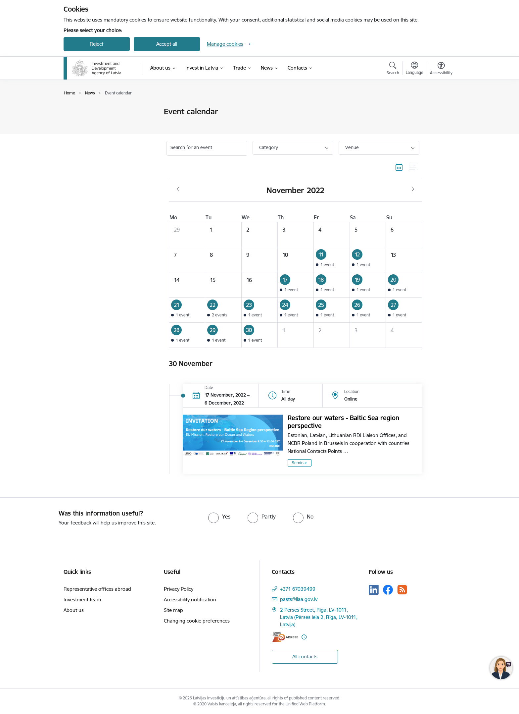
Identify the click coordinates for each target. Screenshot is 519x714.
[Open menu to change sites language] (414, 69)
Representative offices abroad (97, 589)
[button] (331, 259)
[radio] (219, 517)
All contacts (304, 656)
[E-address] (285, 637)
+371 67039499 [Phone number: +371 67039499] (297, 589)
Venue (352, 147)
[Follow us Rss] (402, 589)
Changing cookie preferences (197, 621)
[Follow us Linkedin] (374, 590)
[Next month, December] (413, 189)
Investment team (82, 599)
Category (268, 147)
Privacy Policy (178, 589)
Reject (96, 44)
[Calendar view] (399, 167)
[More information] (304, 636)
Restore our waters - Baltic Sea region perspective (343, 422)
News (76, 123)
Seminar (299, 462)
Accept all (166, 44)
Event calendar (87, 112)
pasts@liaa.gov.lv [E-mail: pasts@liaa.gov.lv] (298, 599)
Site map (173, 610)
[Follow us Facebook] (388, 590)
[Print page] (439, 109)
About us (74, 610)
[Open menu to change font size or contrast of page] (441, 69)
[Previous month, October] (178, 189)
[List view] (413, 167)
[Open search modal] (392, 69)
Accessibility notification (190, 599)
